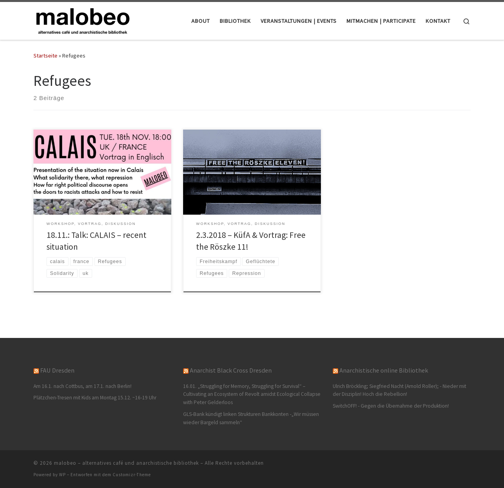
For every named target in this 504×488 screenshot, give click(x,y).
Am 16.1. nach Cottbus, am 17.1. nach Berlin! (82, 386)
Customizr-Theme (132, 474)
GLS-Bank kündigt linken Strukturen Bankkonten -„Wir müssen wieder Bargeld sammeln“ (251, 418)
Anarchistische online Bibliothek (383, 370)
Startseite (45, 55)
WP (62, 474)
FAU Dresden (57, 370)
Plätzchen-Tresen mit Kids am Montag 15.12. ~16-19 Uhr (94, 397)
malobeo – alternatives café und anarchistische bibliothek (126, 463)
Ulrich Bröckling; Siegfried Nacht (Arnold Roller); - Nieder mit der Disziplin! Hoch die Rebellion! (399, 390)
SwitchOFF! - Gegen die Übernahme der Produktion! (391, 406)
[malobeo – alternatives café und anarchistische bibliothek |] (82, 19)
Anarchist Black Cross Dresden (231, 370)
